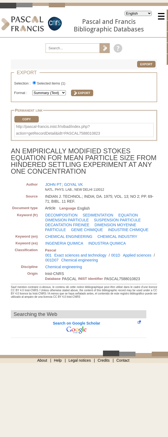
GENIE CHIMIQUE (87, 230)
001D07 (52, 260)
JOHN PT (53, 184)
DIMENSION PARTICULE (67, 220)
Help (58, 360)
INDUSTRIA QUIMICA (107, 243)
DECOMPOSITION (61, 215)
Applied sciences (137, 255)
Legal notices (80, 360)
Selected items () (51, 83)
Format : (21, 93)
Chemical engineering (79, 260)
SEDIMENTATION (98, 215)
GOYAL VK (73, 184)
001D (115, 255)
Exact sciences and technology (80, 255)
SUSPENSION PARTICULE (117, 220)
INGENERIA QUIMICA (64, 243)
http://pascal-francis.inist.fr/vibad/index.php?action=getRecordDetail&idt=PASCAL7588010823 (58, 129)
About (42, 360)
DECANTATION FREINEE (67, 225)
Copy (26, 119)
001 (48, 255)
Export (146, 64)
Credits (103, 360)
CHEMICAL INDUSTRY (117, 236)
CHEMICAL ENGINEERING (68, 236)
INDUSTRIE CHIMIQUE (128, 230)
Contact (123, 360)
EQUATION (128, 215)
